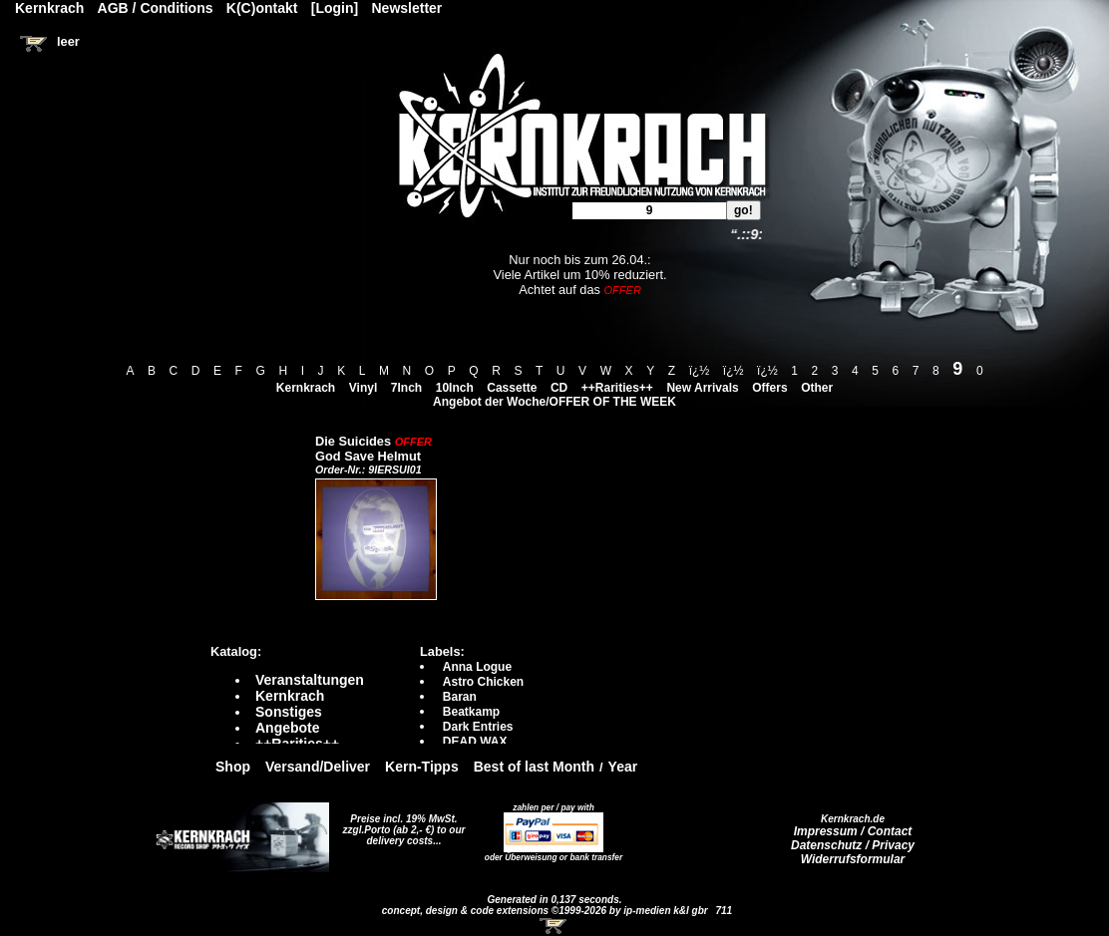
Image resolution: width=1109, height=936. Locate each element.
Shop (232, 767)
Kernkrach (305, 388)
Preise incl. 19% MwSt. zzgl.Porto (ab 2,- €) (400, 824)
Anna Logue (477, 667)
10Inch (455, 388)
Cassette (512, 388)
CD (559, 388)
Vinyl (363, 388)
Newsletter (407, 8)
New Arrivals (702, 388)
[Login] (334, 8)
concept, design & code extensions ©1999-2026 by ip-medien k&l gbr (546, 910)
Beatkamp (471, 712)
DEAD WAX (475, 742)
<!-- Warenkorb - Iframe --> (554, 926)
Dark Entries (478, 727)
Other (817, 388)
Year (623, 767)
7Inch (406, 388)
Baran (460, 697)
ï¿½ (699, 371)
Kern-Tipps (422, 767)
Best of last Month (534, 767)
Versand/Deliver (317, 767)
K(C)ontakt (262, 8)
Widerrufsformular (853, 859)
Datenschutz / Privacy (853, 845)
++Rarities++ (617, 388)
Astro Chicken (483, 682)
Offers (769, 388)
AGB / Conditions (155, 8)
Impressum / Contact (853, 831)
